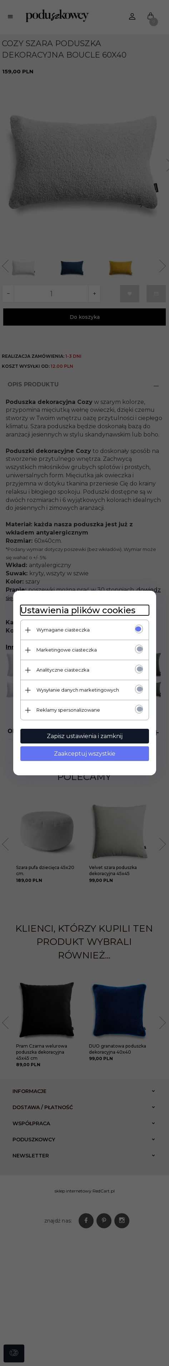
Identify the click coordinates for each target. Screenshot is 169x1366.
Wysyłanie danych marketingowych (77, 690)
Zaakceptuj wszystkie (84, 753)
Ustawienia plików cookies (77, 610)
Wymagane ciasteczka (63, 630)
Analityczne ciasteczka (62, 670)
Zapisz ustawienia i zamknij (85, 736)
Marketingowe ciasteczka (66, 650)
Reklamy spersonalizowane (68, 710)
